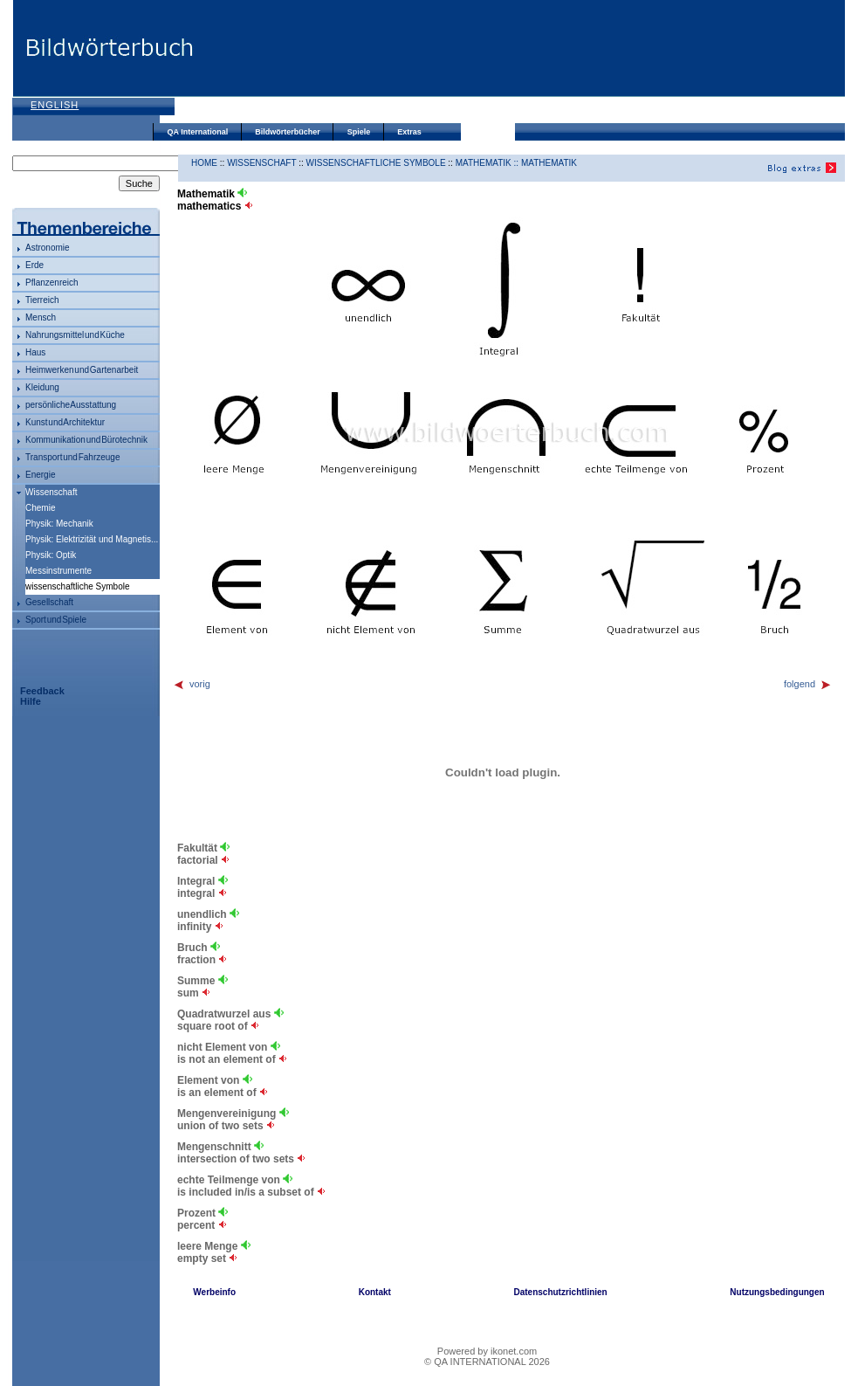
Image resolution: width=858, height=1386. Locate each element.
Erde (34, 265)
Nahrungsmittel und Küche (75, 335)
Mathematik (549, 163)
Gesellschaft (49, 602)
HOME (204, 163)
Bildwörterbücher (287, 132)
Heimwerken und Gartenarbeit (81, 370)
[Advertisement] (276, 63)
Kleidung (42, 387)
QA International (198, 132)
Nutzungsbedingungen (777, 1292)
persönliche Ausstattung (70, 405)
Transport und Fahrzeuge (72, 457)
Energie (40, 474)
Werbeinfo (214, 1292)
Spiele (359, 132)
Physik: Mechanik (59, 523)
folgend (808, 684)
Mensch (40, 317)
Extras (409, 132)
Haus (35, 352)
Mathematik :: (488, 163)
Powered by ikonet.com (487, 1351)
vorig (191, 684)
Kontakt (375, 1292)
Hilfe (30, 701)
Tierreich (42, 300)
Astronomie (47, 247)
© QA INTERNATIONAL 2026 (487, 1361)
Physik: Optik (50, 555)
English (55, 105)
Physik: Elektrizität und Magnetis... (91, 539)
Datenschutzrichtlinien (560, 1292)
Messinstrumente (58, 571)
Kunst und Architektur (65, 422)
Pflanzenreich (52, 282)
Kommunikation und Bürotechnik (86, 440)
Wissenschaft (51, 492)
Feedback (42, 691)
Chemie (40, 508)
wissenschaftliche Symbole (376, 163)
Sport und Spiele (55, 619)
